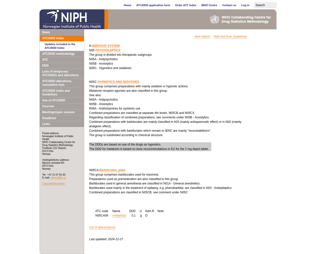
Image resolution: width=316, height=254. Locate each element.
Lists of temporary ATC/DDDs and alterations (60, 73)
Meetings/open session (58, 112)
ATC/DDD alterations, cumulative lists (57, 83)
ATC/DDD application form (153, 5)
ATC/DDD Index (53, 38)
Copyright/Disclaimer (53, 183)
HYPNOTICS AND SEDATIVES (118, 82)
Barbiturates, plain (112, 170)
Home (127, 5)
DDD (45, 65)
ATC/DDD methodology (58, 53)
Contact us (229, 5)
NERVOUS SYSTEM (106, 46)
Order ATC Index (185, 5)
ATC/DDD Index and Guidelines (56, 92)
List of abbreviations (102, 227)
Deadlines (49, 118)
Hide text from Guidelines (230, 36)
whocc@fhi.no (58, 177)
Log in (245, 5)
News (46, 32)
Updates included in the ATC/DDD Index (60, 46)
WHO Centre (209, 5)
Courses (48, 106)
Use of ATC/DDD (53, 100)
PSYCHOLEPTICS (107, 50)
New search (202, 36)
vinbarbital (119, 215)
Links (46, 124)
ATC (45, 59)
